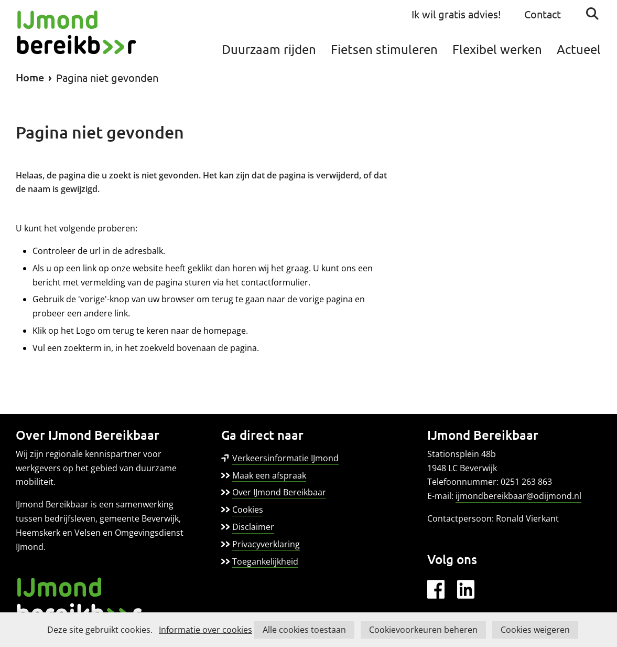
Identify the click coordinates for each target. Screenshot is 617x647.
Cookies (247, 509)
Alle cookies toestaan (304, 629)
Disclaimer (253, 527)
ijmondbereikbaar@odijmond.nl (518, 496)
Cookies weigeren (535, 629)
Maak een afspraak (269, 475)
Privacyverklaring (266, 544)
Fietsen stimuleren (384, 49)
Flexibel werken (497, 49)
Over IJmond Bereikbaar (279, 492)
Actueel (579, 49)
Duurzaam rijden (269, 49)
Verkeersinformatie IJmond (285, 458)
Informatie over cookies (205, 629)
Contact (542, 13)
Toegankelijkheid (265, 561)
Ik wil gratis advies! (456, 13)
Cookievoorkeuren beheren (423, 629)
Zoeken (592, 13)
